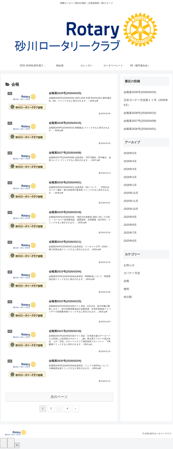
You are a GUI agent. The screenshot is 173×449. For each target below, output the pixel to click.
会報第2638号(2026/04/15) (140, 112)
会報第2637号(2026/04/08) (140, 120)
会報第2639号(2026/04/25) (140, 92)
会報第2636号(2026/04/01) (140, 128)
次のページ (59, 397)
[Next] (11, 443)
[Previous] (3, 443)
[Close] (17, 445)
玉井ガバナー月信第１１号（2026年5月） (146, 102)
